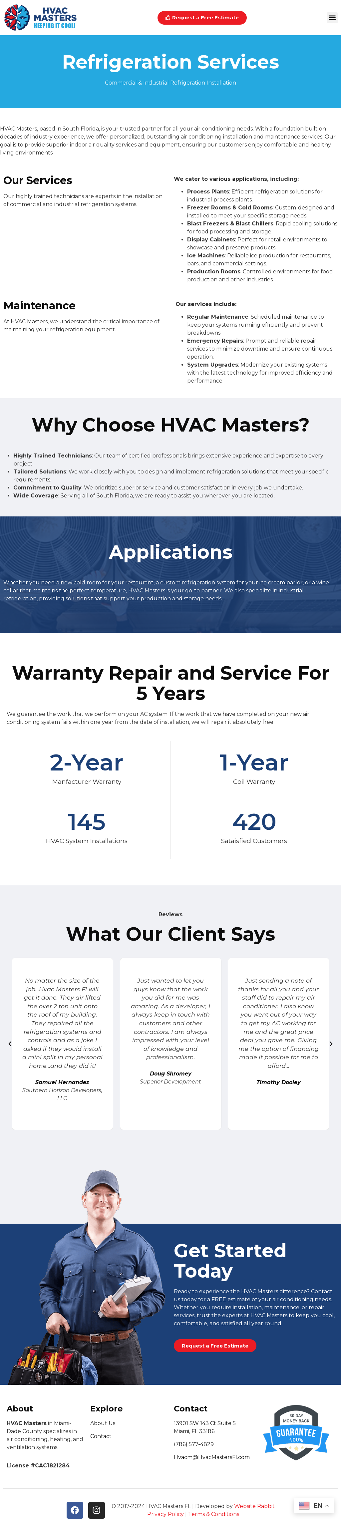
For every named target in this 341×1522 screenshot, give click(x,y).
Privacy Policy (165, 1514)
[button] (332, 17)
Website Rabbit (254, 1506)
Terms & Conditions (213, 1514)
